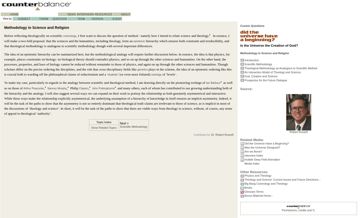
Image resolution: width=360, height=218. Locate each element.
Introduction (251, 60)
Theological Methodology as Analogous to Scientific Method (280, 68)
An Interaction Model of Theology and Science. (273, 72)
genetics (143, 69)
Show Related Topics (104, 127)
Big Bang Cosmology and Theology (266, 183)
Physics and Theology (257, 175)
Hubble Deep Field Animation (262, 159)
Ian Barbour (213, 82)
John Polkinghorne (103, 88)
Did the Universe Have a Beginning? (266, 143)
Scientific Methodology (134, 126)
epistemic (139, 41)
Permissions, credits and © (298, 210)
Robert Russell (298, 130)
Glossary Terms (254, 191)
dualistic (113, 74)
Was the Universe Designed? (262, 147)
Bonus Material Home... (258, 195)
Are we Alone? (253, 151)
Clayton (83, 88)
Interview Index (253, 155)
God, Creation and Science (261, 76)
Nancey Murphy (57, 88)
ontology (156, 74)
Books (248, 187)
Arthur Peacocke (34, 88)
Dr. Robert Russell (222, 134)
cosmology (69, 35)
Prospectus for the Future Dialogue (265, 80)
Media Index (252, 163)
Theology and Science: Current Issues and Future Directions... (282, 179)
